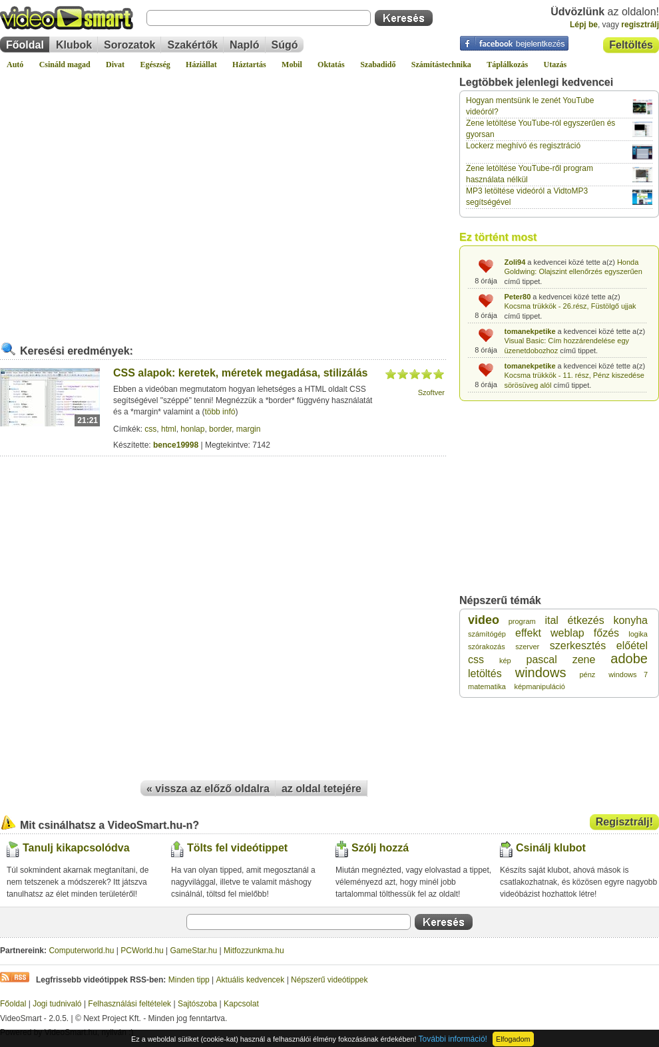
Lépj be (584, 24)
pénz (587, 674)
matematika (487, 686)
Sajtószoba (197, 1003)
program (522, 621)
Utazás (555, 64)
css (150, 429)
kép (505, 661)
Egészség (155, 64)
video (483, 620)
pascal (542, 659)
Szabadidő (377, 64)
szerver (527, 647)
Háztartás (249, 64)
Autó (15, 64)
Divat (115, 64)
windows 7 (628, 674)
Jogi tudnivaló (57, 1003)
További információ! (453, 1039)
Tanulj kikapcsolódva (76, 847)
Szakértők (192, 45)
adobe (629, 658)
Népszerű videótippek (329, 979)
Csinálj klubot (551, 847)
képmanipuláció (539, 686)
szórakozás (486, 647)
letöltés (485, 673)
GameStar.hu (194, 950)
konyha (630, 620)
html (168, 429)
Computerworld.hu (81, 950)
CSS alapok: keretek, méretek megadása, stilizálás (240, 372)
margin (248, 429)
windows (540, 672)
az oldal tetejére (321, 788)
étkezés (586, 620)
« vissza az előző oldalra (208, 788)
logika (638, 634)
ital (551, 620)
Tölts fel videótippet (237, 847)
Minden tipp (189, 979)
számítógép (487, 634)
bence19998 (175, 445)
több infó (219, 411)
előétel (632, 645)
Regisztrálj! (624, 821)
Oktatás (331, 64)
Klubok (74, 45)
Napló (244, 45)
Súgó (285, 45)
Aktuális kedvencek (250, 979)
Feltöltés (631, 45)
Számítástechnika (441, 64)
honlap (192, 429)
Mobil (292, 64)
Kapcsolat (241, 1003)
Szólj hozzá (380, 847)
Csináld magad (65, 64)
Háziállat (201, 64)
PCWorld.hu (141, 950)
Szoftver (431, 392)
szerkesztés (578, 645)
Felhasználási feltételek (129, 1003)
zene (584, 659)
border (220, 429)
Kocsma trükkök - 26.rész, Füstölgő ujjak (570, 306)
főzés (606, 633)
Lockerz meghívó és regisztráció (523, 145)
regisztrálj (640, 24)
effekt (528, 633)
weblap (567, 633)
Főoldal (25, 45)
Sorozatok (129, 45)
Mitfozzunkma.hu (254, 950)
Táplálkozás (507, 64)
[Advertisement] (125, 200)
